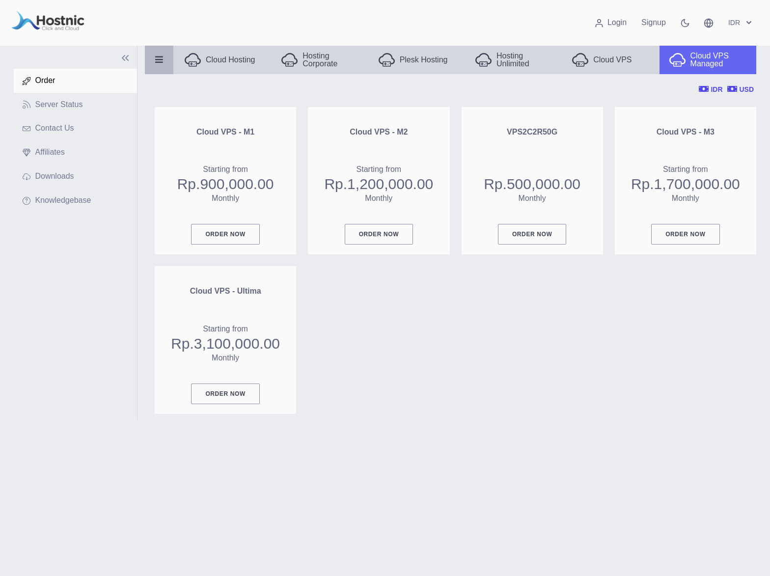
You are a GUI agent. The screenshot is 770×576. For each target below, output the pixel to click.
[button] (708, 22)
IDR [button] (741, 22)
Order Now (225, 234)
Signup (653, 22)
